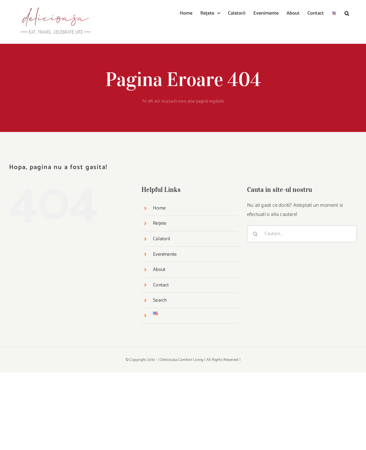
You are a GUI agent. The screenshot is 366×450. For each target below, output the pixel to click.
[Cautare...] (302, 233)
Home (159, 208)
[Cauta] (255, 233)
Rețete (159, 223)
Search (160, 300)
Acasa (167, 101)
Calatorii (161, 239)
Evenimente (165, 254)
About (159, 269)
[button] (346, 13)
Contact (161, 285)
